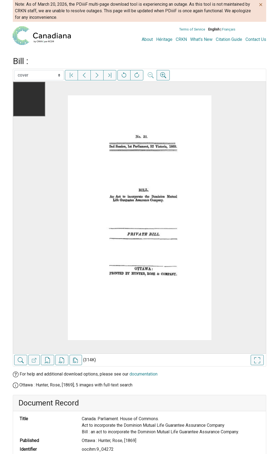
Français (228, 29)
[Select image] (39, 75)
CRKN (181, 39)
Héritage (164, 39)
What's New (201, 39)
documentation (143, 374)
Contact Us (255, 39)
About (147, 39)
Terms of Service (192, 29)
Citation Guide (229, 39)
